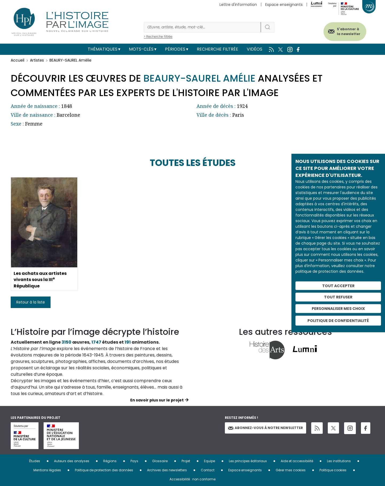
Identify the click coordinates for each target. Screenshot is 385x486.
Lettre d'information (238, 4)
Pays (134, 461)
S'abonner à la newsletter (348, 31)
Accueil (17, 60)
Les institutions (339, 461)
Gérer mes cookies (291, 470)
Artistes (37, 60)
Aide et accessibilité (297, 461)
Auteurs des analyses (71, 461)
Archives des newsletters (167, 470)
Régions (110, 461)
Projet (186, 461)
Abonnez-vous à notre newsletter (265, 428)
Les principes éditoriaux (248, 461)
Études (34, 461)
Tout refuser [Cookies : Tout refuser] (338, 297)
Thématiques (102, 49)
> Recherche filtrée (158, 36)
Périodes (175, 49)
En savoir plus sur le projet (157, 400)
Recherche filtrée (217, 49)
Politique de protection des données (104, 470)
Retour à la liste (30, 302)
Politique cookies (332, 470)
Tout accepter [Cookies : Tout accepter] (338, 285)
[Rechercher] (202, 27)
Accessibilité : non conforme (192, 479)
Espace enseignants (284, 4)
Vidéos (254, 49)
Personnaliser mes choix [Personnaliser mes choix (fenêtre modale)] (338, 308)
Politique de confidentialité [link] (338, 320)
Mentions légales (47, 470)
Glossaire (160, 461)
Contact (207, 470)
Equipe (209, 461)
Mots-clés (141, 49)
